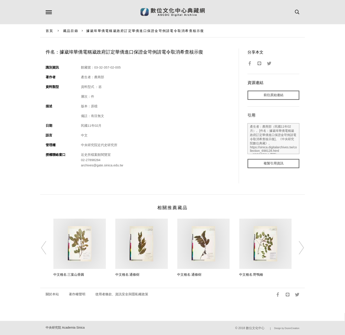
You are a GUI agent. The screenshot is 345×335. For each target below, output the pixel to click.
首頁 (49, 31)
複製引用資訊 (273, 163)
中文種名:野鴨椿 (251, 274)
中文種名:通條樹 (127, 274)
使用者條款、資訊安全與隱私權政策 (121, 294)
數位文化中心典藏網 (173, 12)
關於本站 (52, 294)
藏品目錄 (70, 31)
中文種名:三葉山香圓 (68, 274)
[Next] (297, 248)
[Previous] (48, 248)
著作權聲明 (77, 294)
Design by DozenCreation (286, 328)
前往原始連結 (273, 95)
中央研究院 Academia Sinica (65, 327)
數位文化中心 (255, 328)
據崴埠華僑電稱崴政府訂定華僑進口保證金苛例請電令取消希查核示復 (145, 31)
